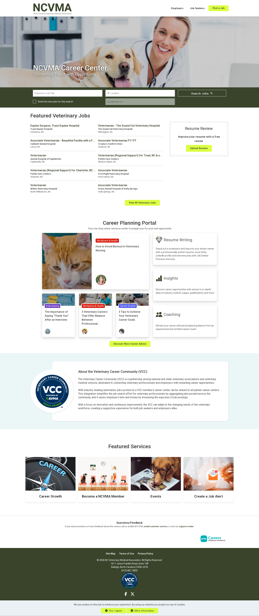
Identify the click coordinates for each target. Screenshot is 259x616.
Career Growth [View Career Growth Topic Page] (128, 306)
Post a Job (218, 8)
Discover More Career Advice (130, 343)
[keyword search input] (67, 93)
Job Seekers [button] (197, 8)
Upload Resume (199, 148)
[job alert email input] (140, 101)
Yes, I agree (113, 610)
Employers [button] (177, 8)
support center (186, 526)
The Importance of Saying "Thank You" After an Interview (57, 315)
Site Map (110, 553)
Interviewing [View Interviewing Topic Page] (52, 306)
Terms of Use (126, 553)
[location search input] (140, 93)
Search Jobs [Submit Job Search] (202, 93)
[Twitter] (132, 594)
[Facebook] (126, 594)
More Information (142, 610)
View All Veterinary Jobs (142, 202)
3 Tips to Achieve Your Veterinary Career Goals (129, 315)
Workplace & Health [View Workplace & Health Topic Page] (107, 240)
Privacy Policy (145, 553)
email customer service (155, 526)
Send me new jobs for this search (55, 101)
